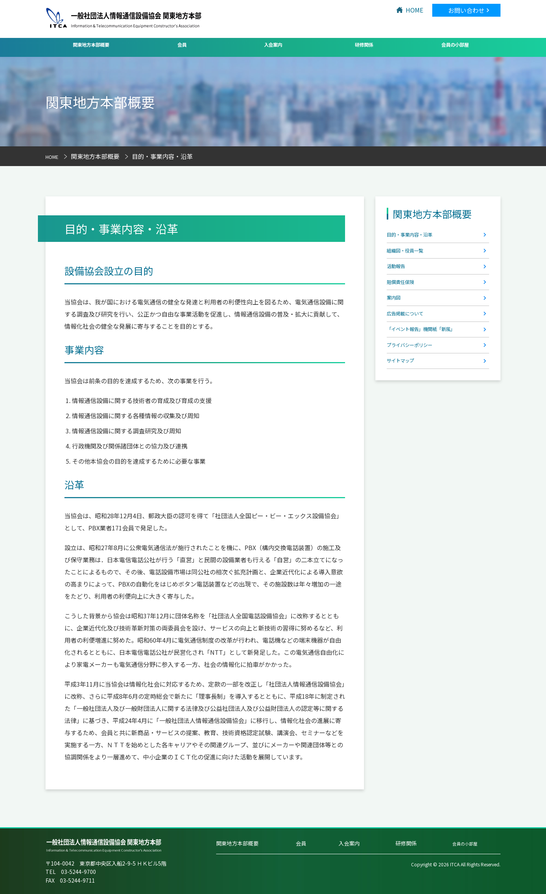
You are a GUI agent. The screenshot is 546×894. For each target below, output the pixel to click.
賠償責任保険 (405, 297)
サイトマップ (405, 397)
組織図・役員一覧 (411, 257)
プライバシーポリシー (417, 377)
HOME (414, 9)
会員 (182, 46)
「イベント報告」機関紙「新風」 (432, 357)
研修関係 (364, 46)
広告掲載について (411, 337)
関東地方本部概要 (91, 46)
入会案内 (273, 46)
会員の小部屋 (455, 46)
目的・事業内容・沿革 (417, 237)
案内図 (396, 317)
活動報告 (399, 277)
